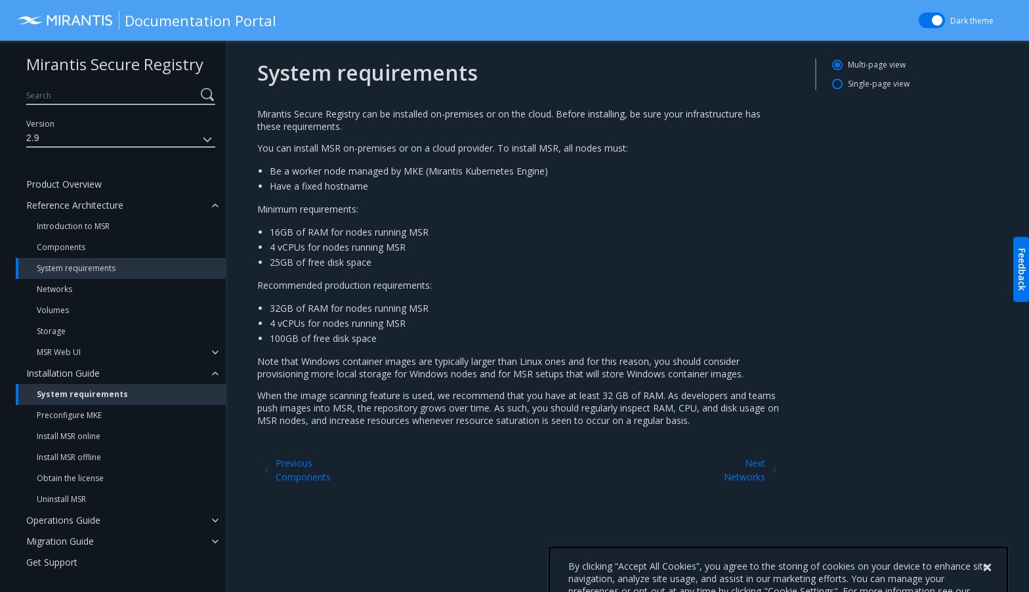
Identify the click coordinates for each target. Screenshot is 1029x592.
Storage (51, 331)
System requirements (76, 268)
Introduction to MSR (73, 226)
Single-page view (879, 83)
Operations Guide (63, 520)
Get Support (51, 562)
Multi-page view (877, 64)
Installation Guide (63, 373)
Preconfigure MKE (69, 415)
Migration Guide (60, 541)
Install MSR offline (69, 457)
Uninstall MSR (61, 499)
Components (61, 247)
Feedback (1022, 269)
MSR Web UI (59, 352)
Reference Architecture (74, 205)
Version (40, 123)
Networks (54, 289)
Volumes (53, 310)
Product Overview (64, 184)
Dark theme (972, 20)
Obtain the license (70, 478)
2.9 (120, 140)
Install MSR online (68, 436)
